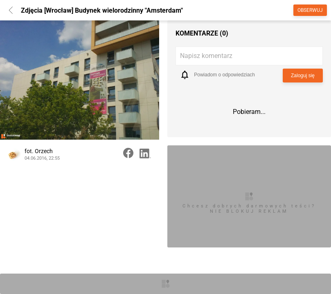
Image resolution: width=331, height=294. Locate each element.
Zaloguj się (303, 75)
